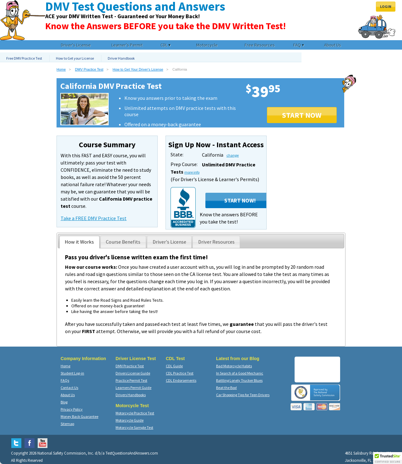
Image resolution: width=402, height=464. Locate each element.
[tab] (79, 242)
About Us (68, 394)
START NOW (302, 115)
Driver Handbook (121, 58)
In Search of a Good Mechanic (239, 373)
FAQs (65, 380)
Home (61, 69)
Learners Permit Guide (133, 387)
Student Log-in (72, 373)
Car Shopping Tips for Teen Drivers (242, 394)
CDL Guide (174, 366)
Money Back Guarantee (79, 416)
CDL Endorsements (181, 380)
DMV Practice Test (89, 69)
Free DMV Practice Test (24, 58)
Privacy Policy (72, 409)
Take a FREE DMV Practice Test (94, 218)
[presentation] (79, 242)
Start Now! (240, 200)
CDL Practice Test (179, 373)
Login (385, 6)
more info (191, 172)
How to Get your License (75, 58)
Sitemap (67, 423)
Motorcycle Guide (130, 420)
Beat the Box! (226, 387)
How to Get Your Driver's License (138, 69)
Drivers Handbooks (131, 394)
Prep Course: (184, 164)
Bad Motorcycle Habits (234, 366)
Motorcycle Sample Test (134, 427)
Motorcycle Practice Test (135, 413)
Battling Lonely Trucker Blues (239, 380)
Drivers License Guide (133, 373)
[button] (387, 458)
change (232, 155)
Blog (64, 402)
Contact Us (69, 387)
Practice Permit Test (131, 380)
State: (177, 154)
